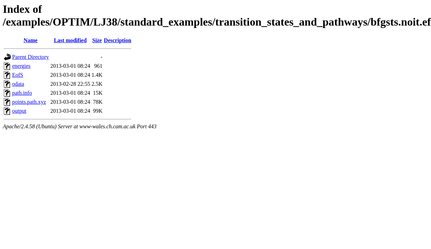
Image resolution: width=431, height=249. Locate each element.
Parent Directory (30, 57)
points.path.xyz (29, 102)
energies (21, 66)
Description (117, 40)
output (19, 111)
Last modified (70, 40)
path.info (22, 93)
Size (97, 40)
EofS (17, 75)
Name (30, 40)
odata (18, 84)
